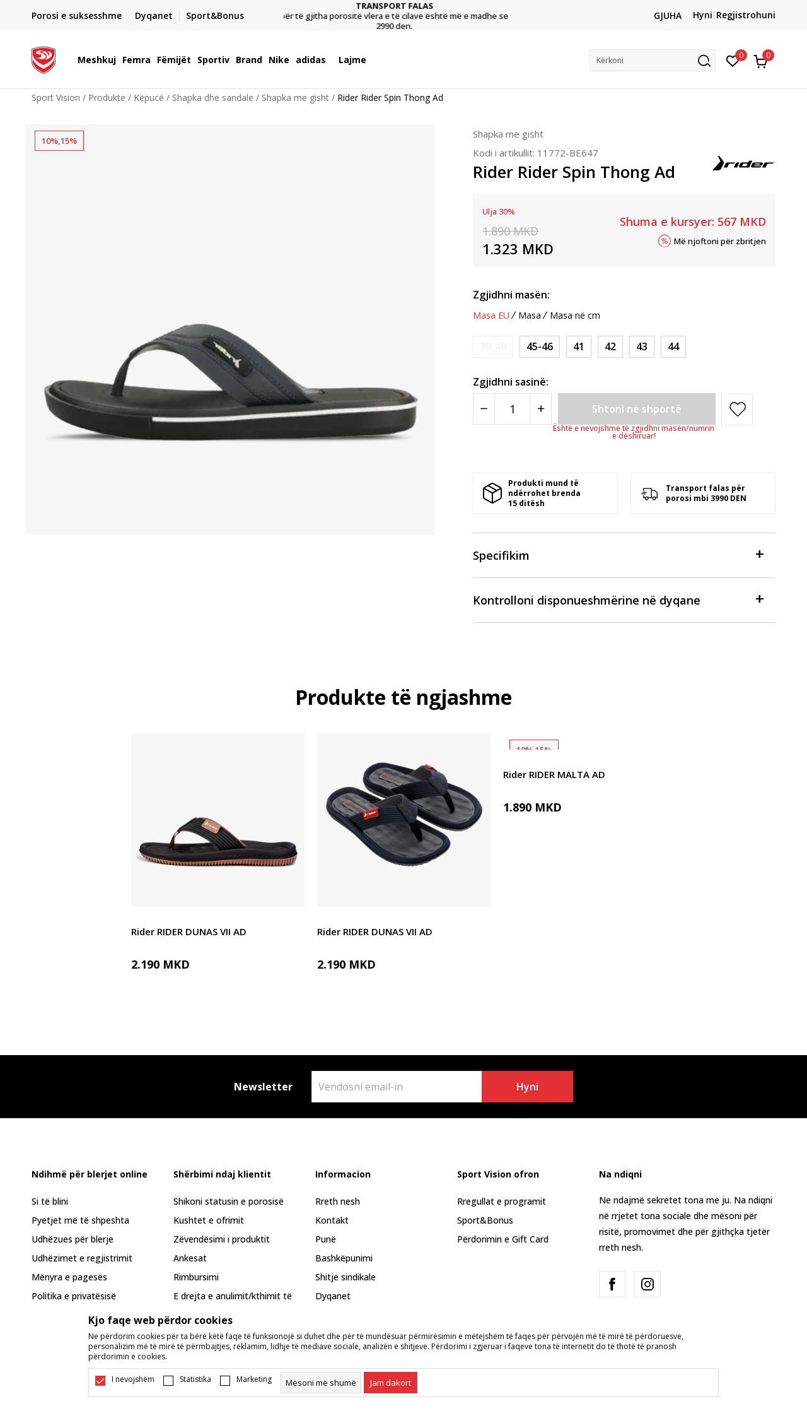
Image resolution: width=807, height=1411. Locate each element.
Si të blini (50, 1201)
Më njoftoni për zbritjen (720, 240)
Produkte (106, 97)
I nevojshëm (133, 1379)
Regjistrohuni (745, 15)
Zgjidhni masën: (511, 294)
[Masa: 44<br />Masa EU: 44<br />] (673, 347)
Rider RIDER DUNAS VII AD (189, 931)
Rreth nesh (337, 1201)
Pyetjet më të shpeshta (80, 1220)
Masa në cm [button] (575, 315)
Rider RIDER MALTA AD (554, 774)
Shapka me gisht (295, 97)
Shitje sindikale (345, 1277)
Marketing (254, 1379)
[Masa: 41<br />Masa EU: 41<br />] (578, 347)
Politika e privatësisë (74, 1296)
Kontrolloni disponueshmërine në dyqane (618, 599)
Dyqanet (333, 1296)
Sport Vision (56, 97)
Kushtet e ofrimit (208, 1220)
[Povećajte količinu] (541, 409)
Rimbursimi (196, 1277)
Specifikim (618, 554)
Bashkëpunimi (344, 1258)
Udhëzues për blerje (72, 1239)
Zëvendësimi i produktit (221, 1239)
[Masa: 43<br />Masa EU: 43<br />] (641, 347)
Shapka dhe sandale (212, 97)
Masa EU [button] (491, 315)
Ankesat (190, 1258)
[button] (652, 60)
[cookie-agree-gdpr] (390, 1382)
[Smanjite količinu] (484, 409)
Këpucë (149, 97)
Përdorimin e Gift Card (503, 1239)
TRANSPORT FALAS (404, 6)
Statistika (195, 1379)
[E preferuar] (733, 59)
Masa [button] (529, 315)
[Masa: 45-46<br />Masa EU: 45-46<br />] (540, 347)
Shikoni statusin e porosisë (228, 1201)
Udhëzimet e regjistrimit (82, 1258)
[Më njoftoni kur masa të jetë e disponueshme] (493, 347)
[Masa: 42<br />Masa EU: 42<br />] (610, 347)
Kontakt (332, 1220)
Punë (325, 1239)
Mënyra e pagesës (69, 1277)
